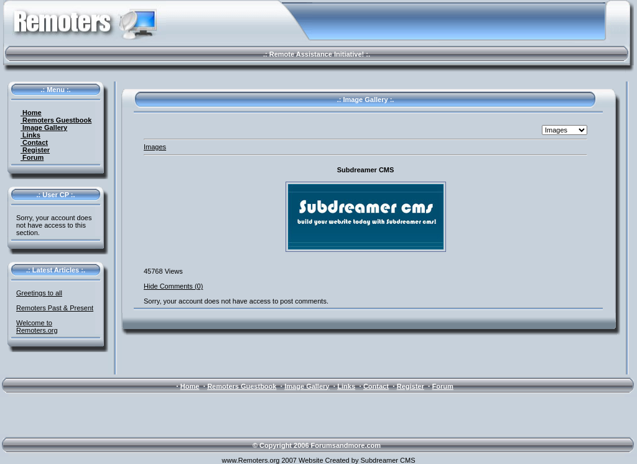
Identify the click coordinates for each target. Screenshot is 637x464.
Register (35, 150)
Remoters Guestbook (56, 120)
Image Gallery (44, 127)
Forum (32, 157)
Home (31, 112)
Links (30, 135)
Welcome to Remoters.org (37, 326)
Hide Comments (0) (173, 286)
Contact (34, 142)
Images (155, 147)
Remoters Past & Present (54, 308)
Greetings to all (39, 293)
